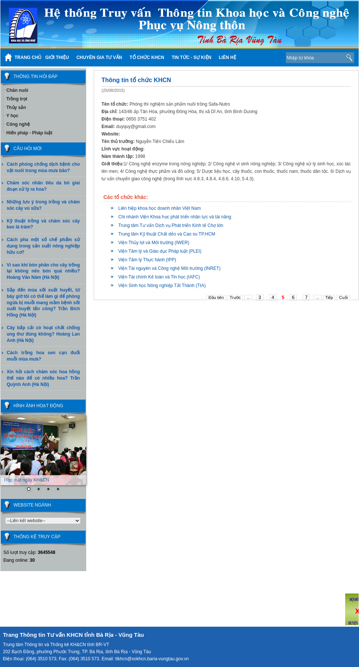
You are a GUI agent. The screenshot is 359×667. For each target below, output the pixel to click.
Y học (12, 115)
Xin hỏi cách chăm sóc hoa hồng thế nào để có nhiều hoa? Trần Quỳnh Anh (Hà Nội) (43, 378)
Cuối (343, 297)
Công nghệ (18, 124)
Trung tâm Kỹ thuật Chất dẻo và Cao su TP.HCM (166, 234)
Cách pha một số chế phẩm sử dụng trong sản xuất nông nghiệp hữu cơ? (43, 246)
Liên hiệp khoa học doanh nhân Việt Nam (159, 208)
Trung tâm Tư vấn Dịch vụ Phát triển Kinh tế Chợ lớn (170, 225)
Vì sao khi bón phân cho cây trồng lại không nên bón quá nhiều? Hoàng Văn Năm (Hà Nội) (43, 271)
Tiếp (329, 297)
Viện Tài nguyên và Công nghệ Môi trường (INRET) (169, 268)
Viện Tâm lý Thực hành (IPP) (147, 259)
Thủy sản (16, 107)
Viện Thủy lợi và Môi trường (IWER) (153, 242)
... (248, 297)
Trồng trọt (16, 99)
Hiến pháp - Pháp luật (29, 132)
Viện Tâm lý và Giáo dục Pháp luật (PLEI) (160, 251)
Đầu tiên (216, 297)
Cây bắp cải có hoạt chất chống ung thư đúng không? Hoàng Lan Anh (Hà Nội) (43, 334)
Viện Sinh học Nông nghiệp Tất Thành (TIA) (162, 285)
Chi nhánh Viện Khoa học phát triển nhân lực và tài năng (174, 216)
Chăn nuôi (17, 90)
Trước (235, 297)
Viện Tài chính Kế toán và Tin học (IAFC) (159, 277)
